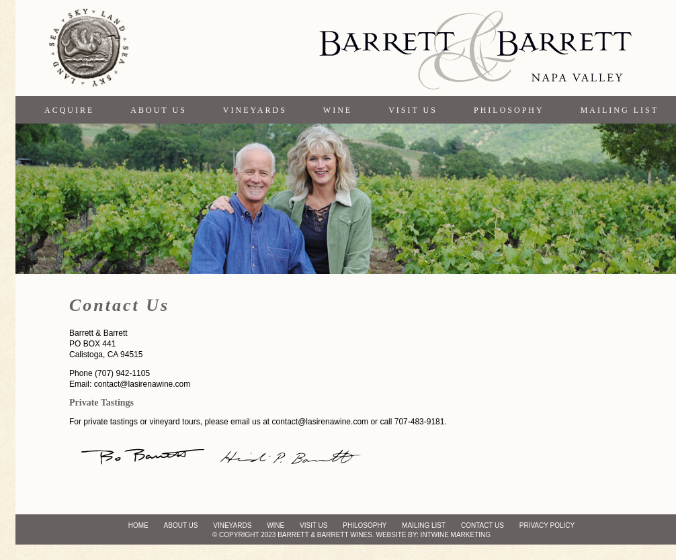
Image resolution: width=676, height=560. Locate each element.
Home (138, 525)
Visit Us (412, 110)
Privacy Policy (547, 525)
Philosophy (509, 110)
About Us (158, 110)
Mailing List (620, 110)
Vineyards (255, 110)
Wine (337, 110)
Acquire (69, 110)
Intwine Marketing (456, 535)
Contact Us (482, 525)
